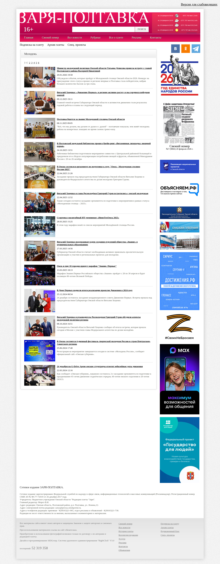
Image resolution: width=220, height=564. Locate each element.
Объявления (124, 550)
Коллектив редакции (128, 535)
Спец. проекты (77, 44)
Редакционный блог (170, 531)
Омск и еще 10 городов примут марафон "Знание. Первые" (87, 266)
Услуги (122, 539)
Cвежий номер (179, 147)
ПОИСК (142, 29)
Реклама (122, 542)
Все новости (124, 527)
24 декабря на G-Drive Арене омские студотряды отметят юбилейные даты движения (100, 366)
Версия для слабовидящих (199, 4)
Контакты (123, 546)
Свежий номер (125, 523)
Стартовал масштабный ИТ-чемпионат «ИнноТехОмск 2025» (88, 217)
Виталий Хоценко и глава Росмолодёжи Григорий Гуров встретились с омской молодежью (102, 193)
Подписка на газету (32, 44)
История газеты (126, 531)
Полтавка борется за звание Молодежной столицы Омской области (91, 119)
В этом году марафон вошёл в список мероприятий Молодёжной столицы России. (96, 225)
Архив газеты (55, 44)
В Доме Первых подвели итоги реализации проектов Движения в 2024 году (95, 290)
